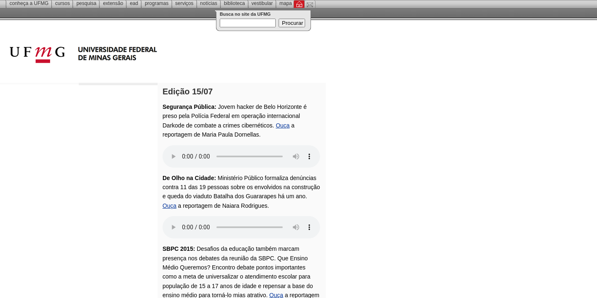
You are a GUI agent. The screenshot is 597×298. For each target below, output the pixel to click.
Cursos (62, 3)
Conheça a (29, 3)
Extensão (113, 3)
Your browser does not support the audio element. (241, 156)
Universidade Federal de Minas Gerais (130, 56)
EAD (134, 3)
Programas (156, 3)
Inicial (299, 4)
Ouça (282, 125)
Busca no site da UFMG (245, 14)
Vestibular (262, 3)
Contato (309, 4)
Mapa (285, 3)
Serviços (184, 3)
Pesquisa (86, 3)
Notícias (208, 3)
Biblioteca (234, 3)
